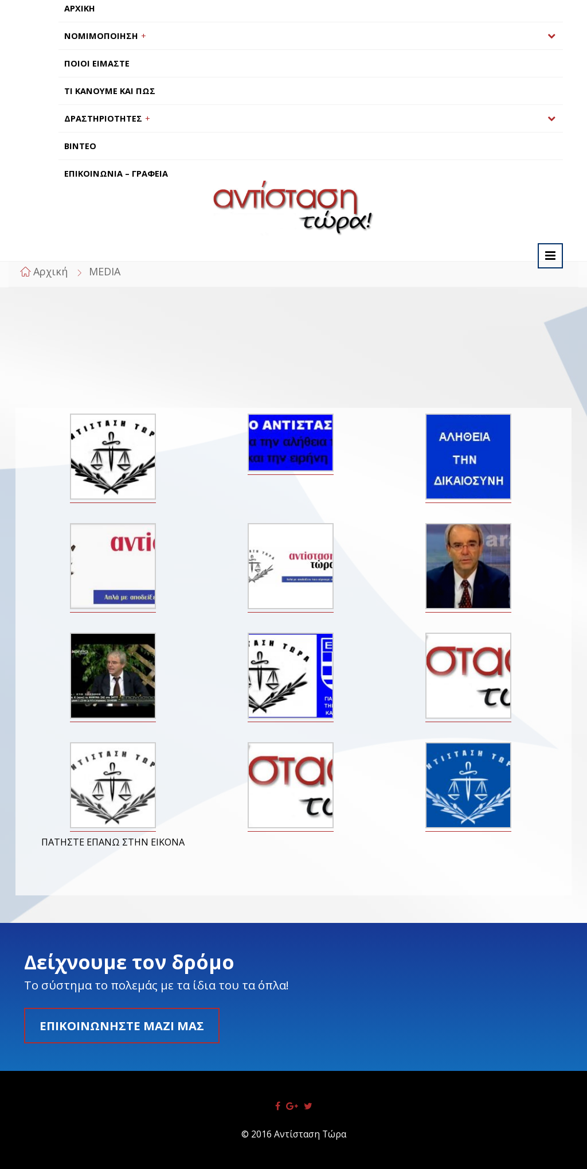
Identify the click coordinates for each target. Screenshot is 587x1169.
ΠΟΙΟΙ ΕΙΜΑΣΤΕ (97, 63)
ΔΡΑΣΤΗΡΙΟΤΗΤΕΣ (103, 118)
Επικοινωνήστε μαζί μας (122, 1026)
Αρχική (50, 271)
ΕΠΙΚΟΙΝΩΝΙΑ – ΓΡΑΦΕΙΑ (116, 173)
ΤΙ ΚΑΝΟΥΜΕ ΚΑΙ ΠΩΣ (109, 90)
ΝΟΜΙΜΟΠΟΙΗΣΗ (101, 35)
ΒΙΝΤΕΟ (80, 146)
